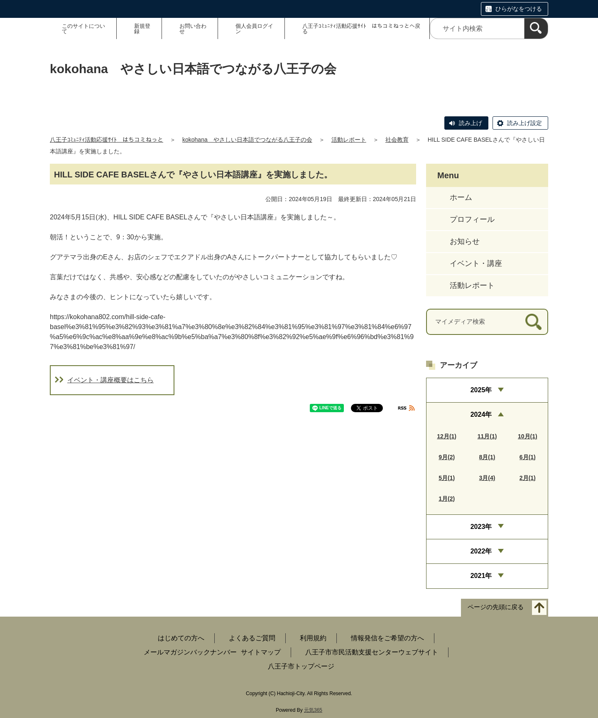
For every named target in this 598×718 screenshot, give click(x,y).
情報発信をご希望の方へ (387, 638)
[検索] (536, 28)
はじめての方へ (181, 638)
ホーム (461, 197)
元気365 (313, 710)
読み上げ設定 (524, 123)
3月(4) (487, 478)
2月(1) (528, 478)
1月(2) (447, 498)
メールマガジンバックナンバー (190, 652)
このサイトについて (83, 28)
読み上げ (470, 123)
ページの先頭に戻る (496, 606)
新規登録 (142, 28)
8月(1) (487, 457)
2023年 (481, 526)
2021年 (481, 575)
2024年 (481, 414)
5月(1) (447, 478)
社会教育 (397, 139)
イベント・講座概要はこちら (110, 380)
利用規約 (313, 638)
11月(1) (487, 436)
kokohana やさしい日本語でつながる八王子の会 (247, 139)
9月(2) (447, 457)
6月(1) (528, 457)
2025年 (481, 389)
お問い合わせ (192, 28)
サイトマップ (261, 652)
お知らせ (465, 241)
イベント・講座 (476, 263)
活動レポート (348, 139)
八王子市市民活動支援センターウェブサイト (371, 652)
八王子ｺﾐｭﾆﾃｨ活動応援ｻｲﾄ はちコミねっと (106, 139)
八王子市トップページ (301, 666)
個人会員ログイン (254, 28)
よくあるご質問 (252, 638)
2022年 (481, 551)
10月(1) (527, 436)
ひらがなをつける (518, 8)
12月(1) (446, 436)
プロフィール (472, 219)
